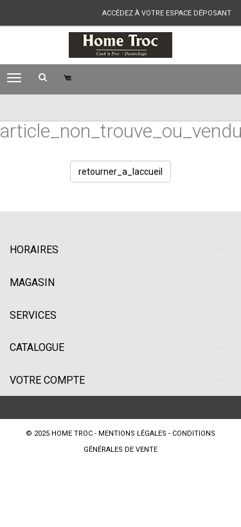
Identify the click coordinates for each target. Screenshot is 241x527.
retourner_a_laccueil (120, 171)
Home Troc (72, 433)
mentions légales (132, 433)
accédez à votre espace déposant (166, 13)
